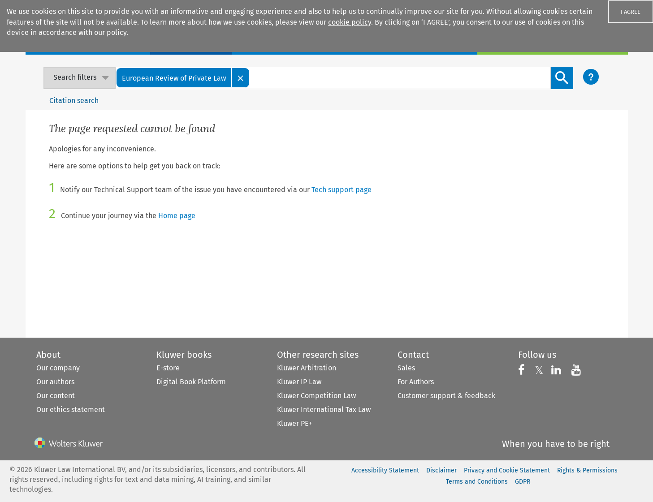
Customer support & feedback (446, 395)
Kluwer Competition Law (316, 395)
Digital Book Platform (191, 382)
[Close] (241, 78)
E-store (168, 368)
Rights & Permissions (587, 470)
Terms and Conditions (477, 481)
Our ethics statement (70, 409)
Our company (58, 368)
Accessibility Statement (385, 470)
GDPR (522, 481)
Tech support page (341, 189)
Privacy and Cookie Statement (507, 470)
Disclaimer (441, 470)
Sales (406, 368)
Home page (176, 215)
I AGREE (630, 12)
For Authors (416, 382)
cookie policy (349, 22)
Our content (55, 395)
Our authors (55, 382)
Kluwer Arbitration (306, 368)
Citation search (74, 100)
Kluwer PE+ (294, 423)
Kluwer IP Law (299, 382)
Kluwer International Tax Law (324, 409)
